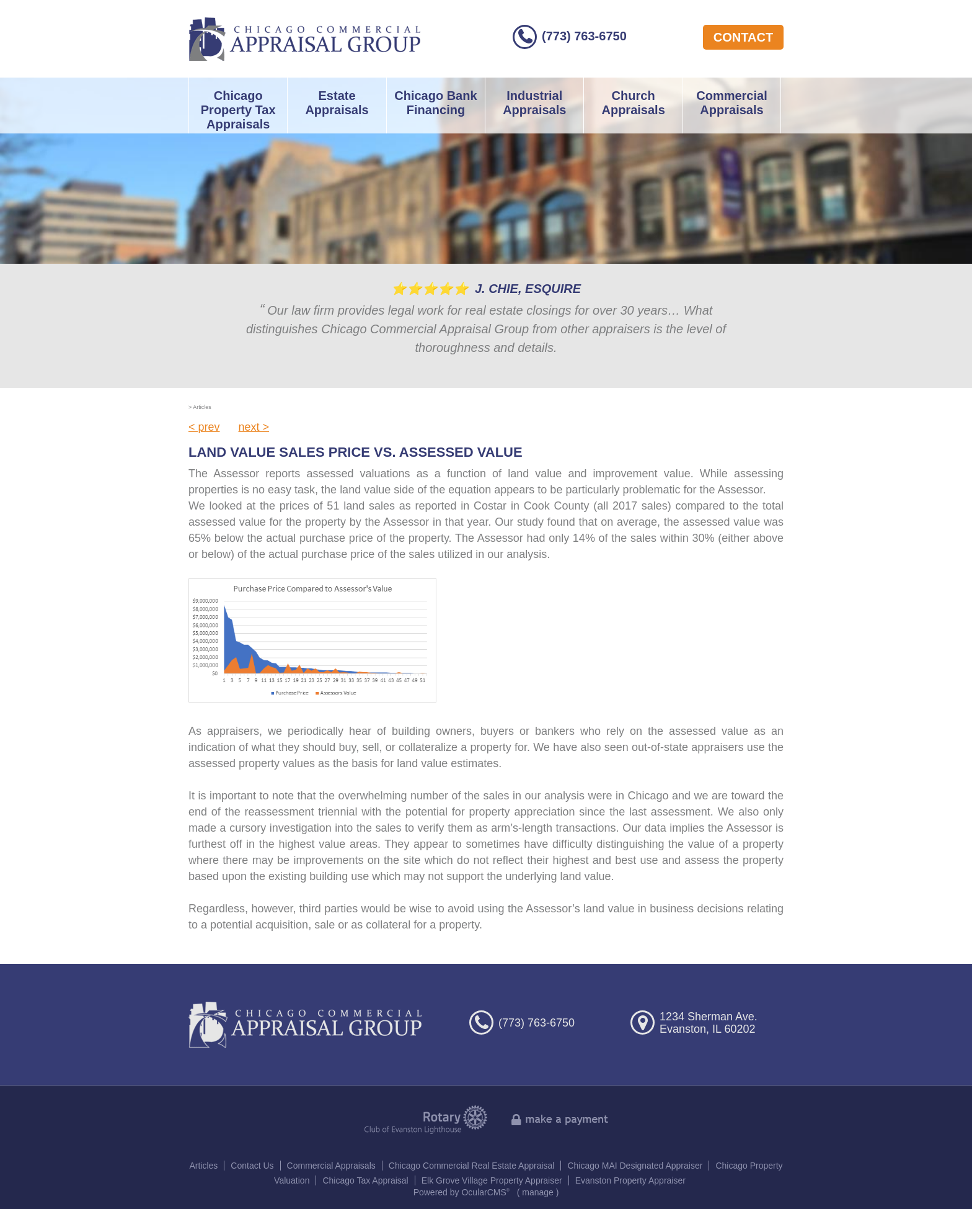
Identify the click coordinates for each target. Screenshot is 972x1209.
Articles (203, 1166)
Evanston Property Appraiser (630, 1180)
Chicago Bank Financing (435, 103)
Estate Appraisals (336, 103)
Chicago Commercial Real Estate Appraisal (472, 1166)
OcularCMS (485, 1192)
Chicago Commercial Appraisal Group (304, 39)
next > (254, 427)
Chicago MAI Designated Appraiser (634, 1166)
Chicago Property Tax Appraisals (238, 110)
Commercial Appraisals (731, 103)
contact (743, 37)
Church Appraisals (633, 103)
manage (538, 1192)
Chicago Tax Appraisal (365, 1180)
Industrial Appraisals (534, 103)
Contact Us (252, 1166)
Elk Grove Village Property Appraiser (492, 1180)
